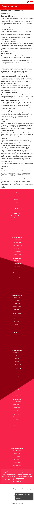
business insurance (23, 479)
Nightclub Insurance (17, 450)
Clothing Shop (17, 291)
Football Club (17, 321)
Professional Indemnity (17, 352)
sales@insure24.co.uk (7, 479)
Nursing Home (17, 373)
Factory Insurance (17, 220)
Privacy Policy (25, 488)
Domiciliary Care (17, 376)
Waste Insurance (17, 386)
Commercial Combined (17, 419)
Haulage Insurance (17, 272)
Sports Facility (17, 315)
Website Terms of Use (17, 500)
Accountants (17, 355)
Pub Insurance (17, 300)
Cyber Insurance (17, 422)
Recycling (17, 389)
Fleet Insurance (17, 425)
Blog (17, 192)
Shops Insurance (17, 278)
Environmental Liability (17, 395)
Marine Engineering (17, 404)
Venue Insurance (17, 459)
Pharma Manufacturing (17, 233)
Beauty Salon (17, 288)
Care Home (17, 370)
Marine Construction (17, 410)
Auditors (17, 358)
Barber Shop (17, 285)
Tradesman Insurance (17, 242)
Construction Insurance (17, 254)
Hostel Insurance (17, 441)
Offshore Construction (17, 401)
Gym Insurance (17, 318)
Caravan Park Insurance (17, 432)
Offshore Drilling (17, 407)
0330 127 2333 (20, 478)
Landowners (17, 343)
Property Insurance (17, 334)
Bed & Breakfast (17, 435)
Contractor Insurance (17, 239)
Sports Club (17, 327)
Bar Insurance (17, 297)
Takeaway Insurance (17, 306)
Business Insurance (17, 416)
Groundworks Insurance (17, 245)
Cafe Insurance (17, 303)
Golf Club (17, 324)
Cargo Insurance (17, 266)
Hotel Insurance (17, 309)
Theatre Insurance (17, 462)
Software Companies (17, 364)
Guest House (17, 438)
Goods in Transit (17, 269)
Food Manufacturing (17, 226)
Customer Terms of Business (17, 503)
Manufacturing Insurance (17, 217)
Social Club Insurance (17, 465)
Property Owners (17, 340)
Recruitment (17, 361)
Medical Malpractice (17, 379)
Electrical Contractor (17, 251)
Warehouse (17, 346)
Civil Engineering (17, 248)
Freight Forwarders (17, 263)
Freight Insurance (17, 260)
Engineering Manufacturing (17, 223)
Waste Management (17, 392)
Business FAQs (17, 205)
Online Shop (17, 282)
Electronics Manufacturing (17, 229)
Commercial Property (17, 337)
